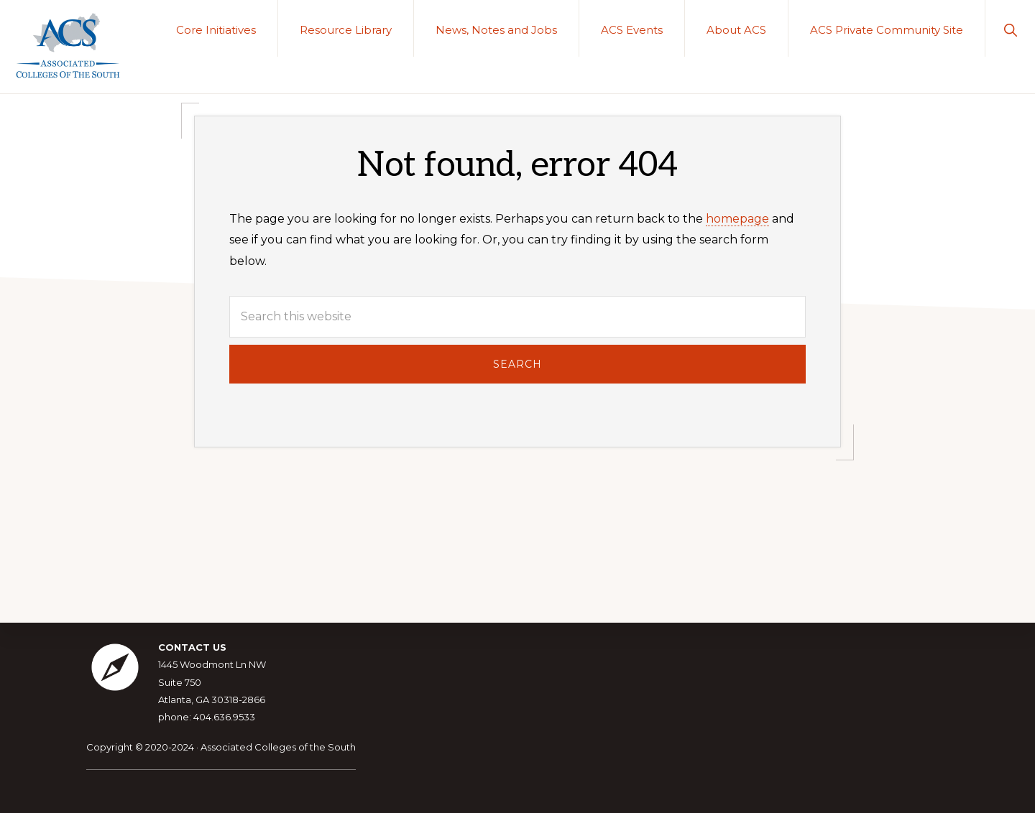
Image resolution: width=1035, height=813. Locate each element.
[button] (1010, 28)
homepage (737, 219)
